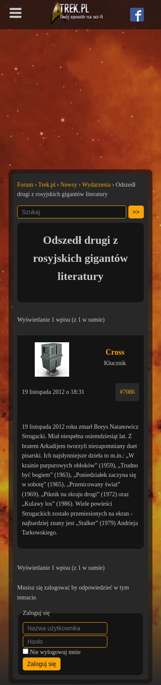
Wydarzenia (96, 184)
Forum (25, 184)
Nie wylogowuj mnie (55, 652)
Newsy (69, 184)
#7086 (127, 392)
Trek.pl (46, 184)
